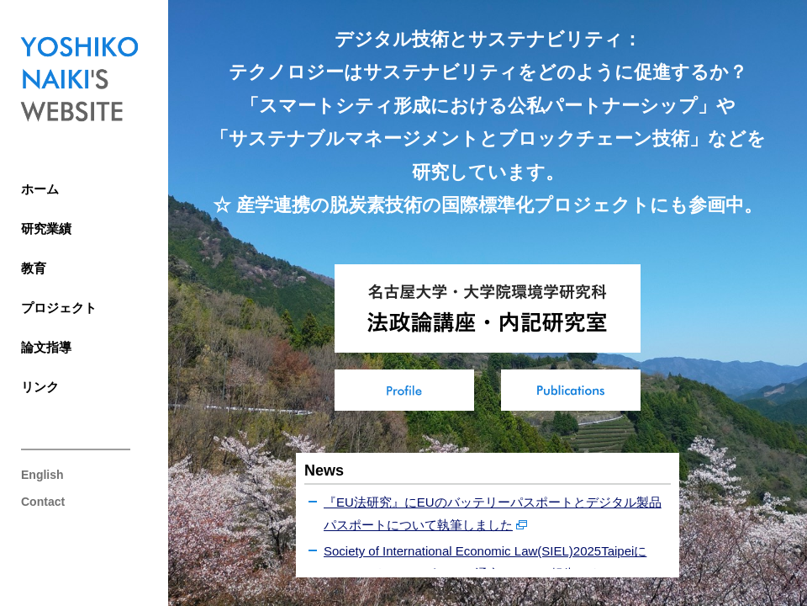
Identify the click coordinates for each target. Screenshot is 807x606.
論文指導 (46, 347)
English (42, 474)
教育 (33, 268)
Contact (43, 501)
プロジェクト (59, 307)
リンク (40, 387)
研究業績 (46, 228)
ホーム (40, 189)
